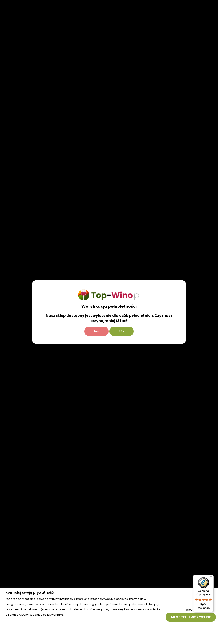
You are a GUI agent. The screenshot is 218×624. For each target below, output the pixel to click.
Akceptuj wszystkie (190, 616)
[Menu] (211, 577)
